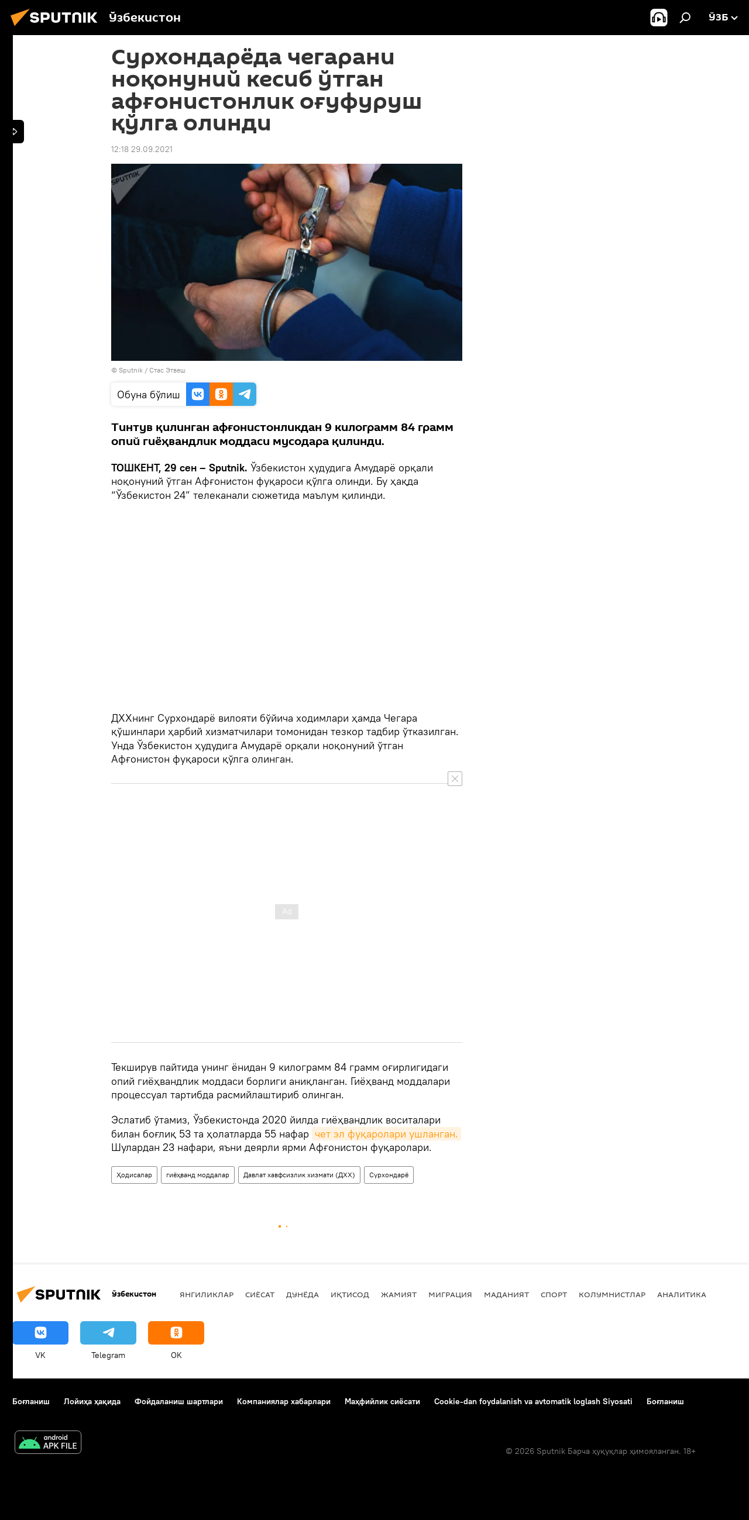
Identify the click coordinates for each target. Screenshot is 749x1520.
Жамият (399, 1294)
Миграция (450, 1294)
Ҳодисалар (134, 1174)
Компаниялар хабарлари (284, 1401)
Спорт (554, 1294)
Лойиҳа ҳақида (92, 1401)
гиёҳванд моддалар (197, 1174)
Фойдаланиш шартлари (179, 1401)
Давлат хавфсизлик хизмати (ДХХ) (299, 1174)
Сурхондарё (388, 1174)
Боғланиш (31, 1401)
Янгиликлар (206, 1294)
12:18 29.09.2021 (142, 149)
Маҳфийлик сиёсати (382, 1401)
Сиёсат (259, 1294)
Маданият (506, 1294)
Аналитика (681, 1294)
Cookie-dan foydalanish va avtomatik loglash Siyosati (533, 1401)
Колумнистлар (612, 1294)
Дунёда (302, 1294)
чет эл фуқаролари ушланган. (386, 1133)
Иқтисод (350, 1294)
